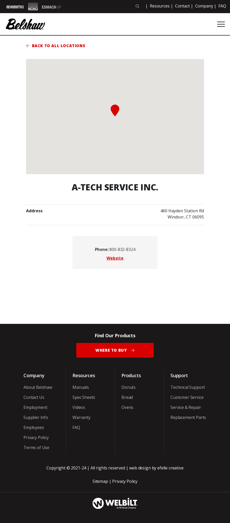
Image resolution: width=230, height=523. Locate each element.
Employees (33, 427)
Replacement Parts (188, 417)
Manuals (80, 387)
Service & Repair (185, 407)
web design (140, 468)
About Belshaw (37, 387)
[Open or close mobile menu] (221, 24)
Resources (160, 6)
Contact (182, 6)
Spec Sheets (83, 397)
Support (179, 375)
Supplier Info (35, 417)
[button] (115, 110)
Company (204, 6)
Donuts (128, 387)
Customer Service (186, 397)
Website (115, 258)
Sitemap (100, 481)
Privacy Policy (36, 437)
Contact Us (33, 397)
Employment (35, 407)
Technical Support (187, 387)
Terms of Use (36, 447)
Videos (78, 407)
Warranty (81, 417)
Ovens (127, 407)
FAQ (222, 6)
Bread (127, 397)
